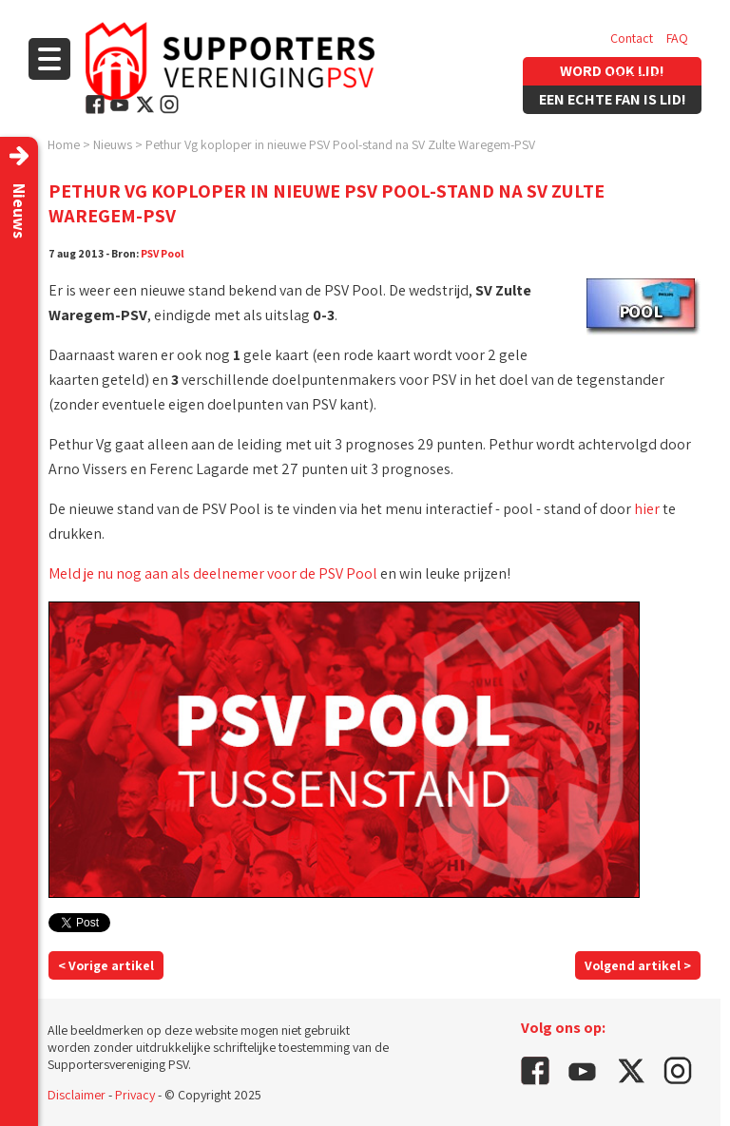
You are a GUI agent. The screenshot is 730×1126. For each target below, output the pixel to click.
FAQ (677, 38)
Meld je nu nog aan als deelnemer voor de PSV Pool (212, 573)
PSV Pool (162, 253)
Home (64, 144)
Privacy (135, 1094)
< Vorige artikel (106, 965)
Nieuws (112, 144)
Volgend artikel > (638, 965)
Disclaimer (77, 1094)
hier (647, 509)
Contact (631, 38)
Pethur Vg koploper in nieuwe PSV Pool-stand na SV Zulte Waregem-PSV (340, 144)
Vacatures (637, 76)
